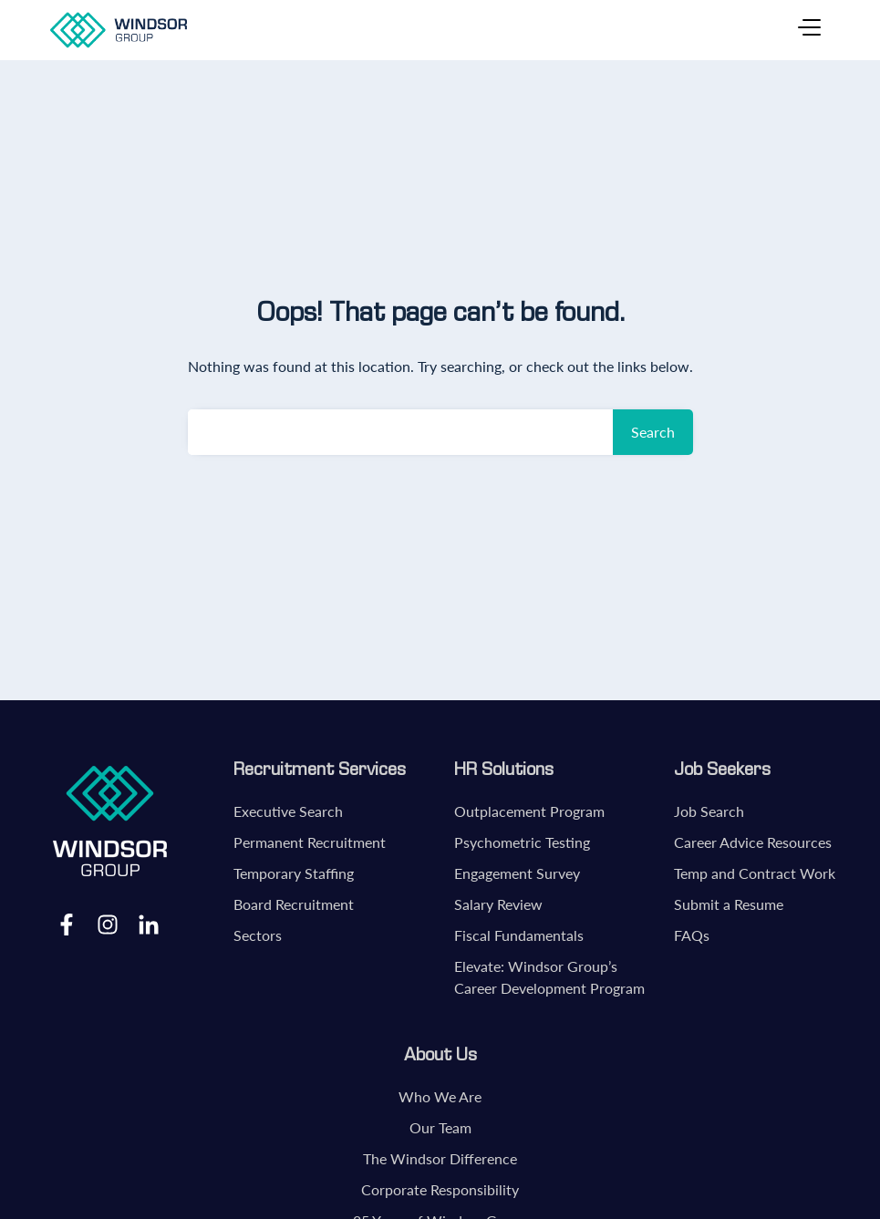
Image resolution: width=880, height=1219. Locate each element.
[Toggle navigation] (809, 30)
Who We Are (440, 1096)
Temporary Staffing (293, 873)
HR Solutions (504, 769)
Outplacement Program (529, 811)
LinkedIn (148, 923)
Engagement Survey (517, 873)
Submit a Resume (728, 904)
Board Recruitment (293, 904)
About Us (440, 1054)
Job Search (709, 811)
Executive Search (288, 811)
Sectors (257, 935)
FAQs (691, 935)
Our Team (440, 1127)
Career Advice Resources (753, 842)
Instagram (107, 923)
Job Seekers (722, 769)
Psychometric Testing (522, 842)
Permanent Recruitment (309, 842)
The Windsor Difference (440, 1158)
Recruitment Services (319, 769)
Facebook (66, 923)
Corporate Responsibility (440, 1189)
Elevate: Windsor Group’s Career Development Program (549, 977)
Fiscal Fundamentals (519, 935)
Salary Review (498, 904)
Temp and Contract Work (754, 873)
